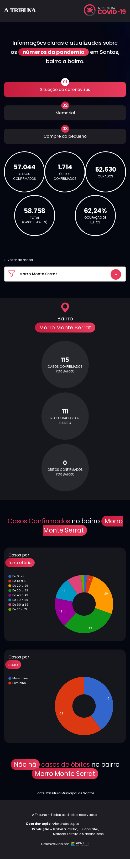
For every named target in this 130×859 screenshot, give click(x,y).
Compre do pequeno (65, 134)
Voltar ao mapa (18, 260)
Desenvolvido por (65, 844)
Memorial (65, 110)
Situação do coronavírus (65, 87)
